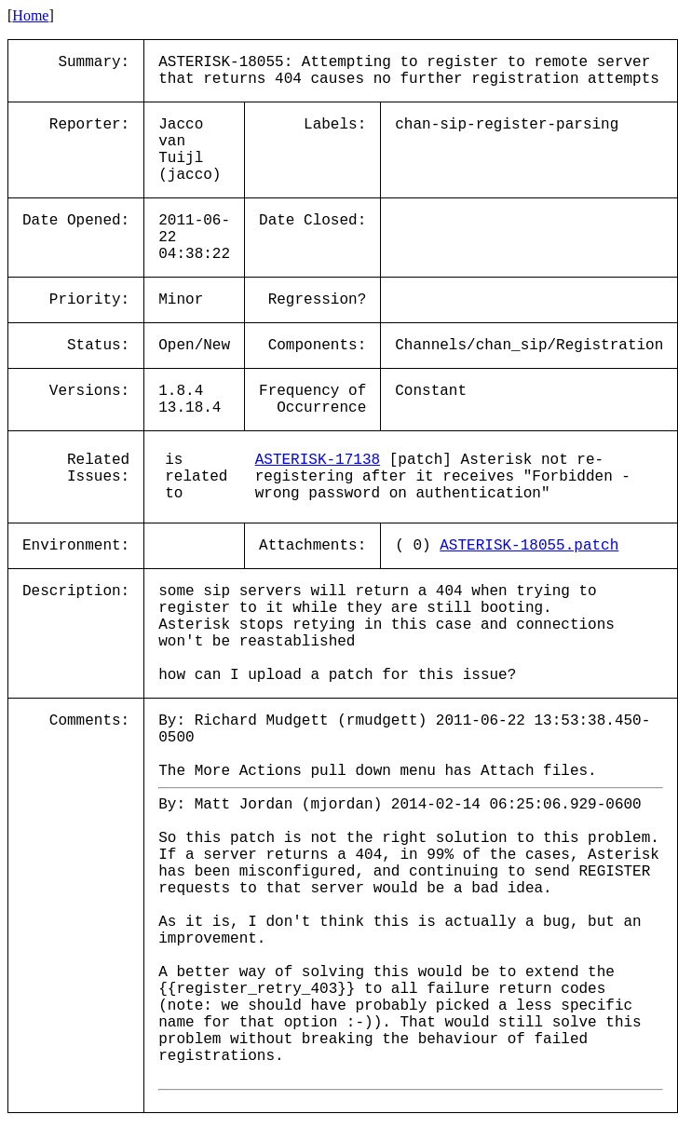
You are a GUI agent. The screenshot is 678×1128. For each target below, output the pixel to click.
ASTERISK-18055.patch (529, 545)
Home (30, 15)
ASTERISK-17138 (317, 460)
